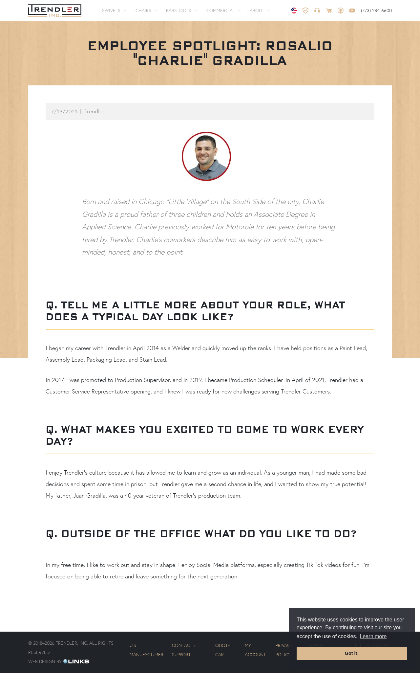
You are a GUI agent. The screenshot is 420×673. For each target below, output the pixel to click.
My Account (255, 650)
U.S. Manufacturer (146, 650)
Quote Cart (222, 650)
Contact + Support (184, 650)
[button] (114, 10)
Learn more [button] (373, 636)
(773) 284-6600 (376, 10)
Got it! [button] (352, 653)
